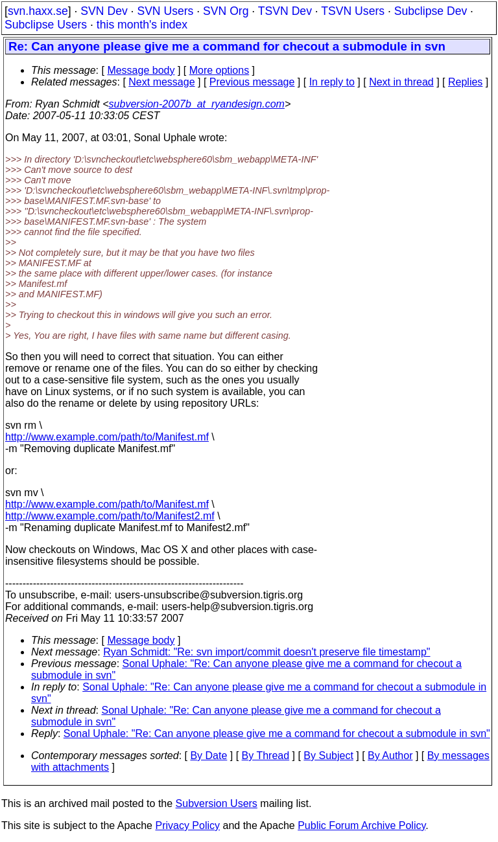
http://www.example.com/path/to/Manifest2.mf (110, 515)
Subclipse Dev (430, 11)
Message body (140, 70)
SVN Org (225, 11)
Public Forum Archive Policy (361, 825)
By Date (208, 755)
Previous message (252, 81)
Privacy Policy (187, 825)
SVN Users (165, 11)
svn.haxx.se (38, 11)
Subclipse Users (46, 24)
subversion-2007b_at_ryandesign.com (197, 103)
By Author (390, 755)
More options (219, 70)
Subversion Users (216, 803)
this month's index (142, 24)
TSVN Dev (285, 11)
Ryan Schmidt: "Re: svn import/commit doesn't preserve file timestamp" (266, 651)
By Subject (328, 755)
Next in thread (401, 81)
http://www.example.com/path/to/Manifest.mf (107, 436)
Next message (161, 81)
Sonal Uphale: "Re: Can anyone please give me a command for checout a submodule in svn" (277, 733)
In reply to (332, 81)
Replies (465, 81)
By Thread (266, 755)
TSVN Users (353, 11)
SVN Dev (103, 11)
